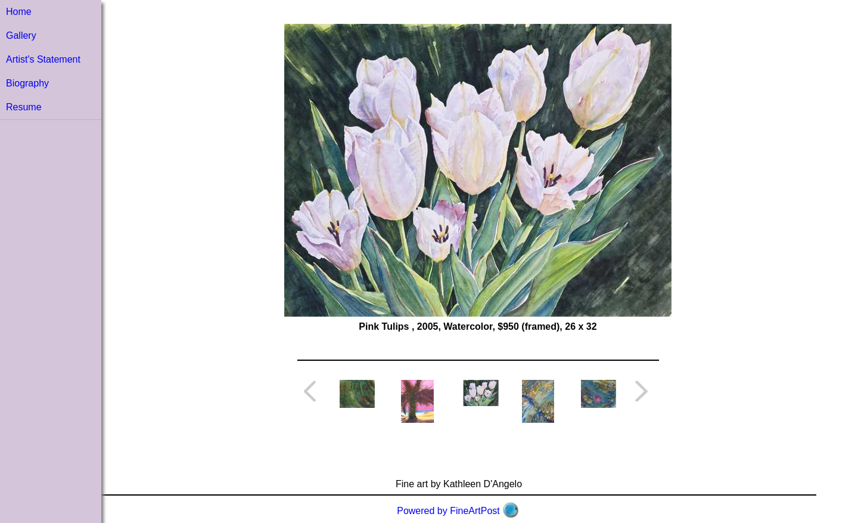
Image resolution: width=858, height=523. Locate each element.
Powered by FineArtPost (448, 511)
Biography (27, 83)
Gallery (21, 35)
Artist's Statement (43, 59)
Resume (24, 107)
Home (19, 12)
